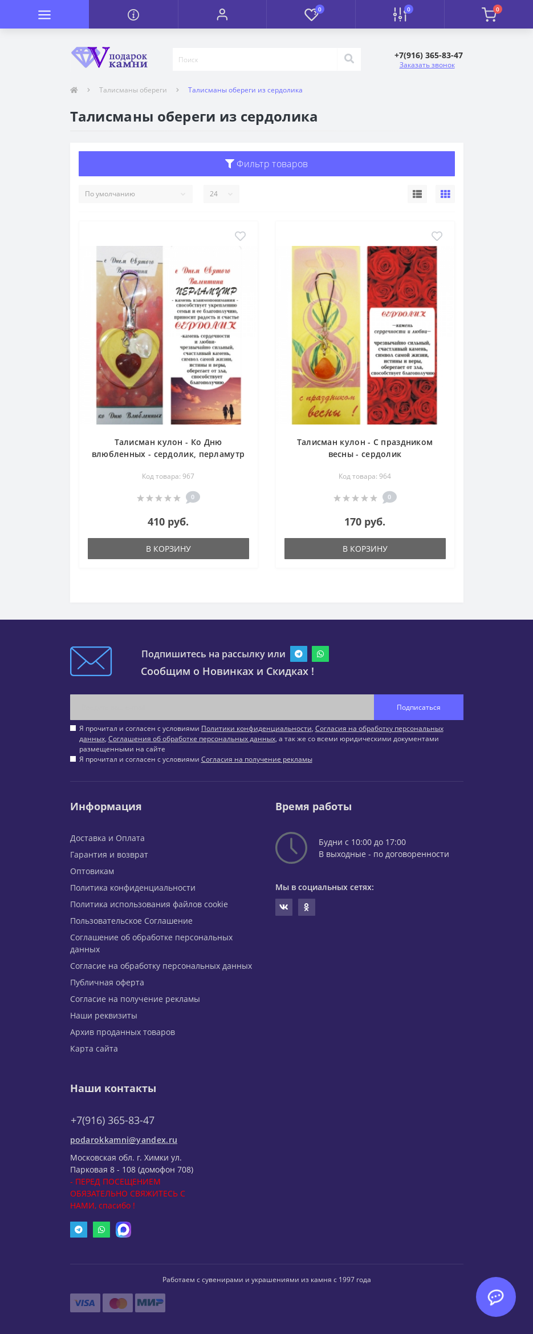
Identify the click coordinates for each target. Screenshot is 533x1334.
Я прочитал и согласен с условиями (195, 759)
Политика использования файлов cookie (149, 904)
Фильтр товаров (266, 163)
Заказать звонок (427, 65)
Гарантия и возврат (109, 854)
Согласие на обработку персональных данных (161, 965)
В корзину (168, 548)
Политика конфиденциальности (133, 887)
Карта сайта (94, 1048)
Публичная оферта (107, 982)
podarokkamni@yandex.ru (124, 1139)
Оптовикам (92, 871)
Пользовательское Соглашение (131, 920)
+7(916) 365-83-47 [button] (112, 1120)
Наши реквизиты (103, 1015)
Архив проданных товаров (122, 1031)
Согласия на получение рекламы (256, 759)
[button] (222, 14)
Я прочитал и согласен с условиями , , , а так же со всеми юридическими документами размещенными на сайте (261, 738)
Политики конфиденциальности (256, 728)
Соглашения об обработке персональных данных (191, 738)
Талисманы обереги (133, 90)
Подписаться (419, 707)
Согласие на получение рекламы (135, 998)
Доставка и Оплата (107, 837)
